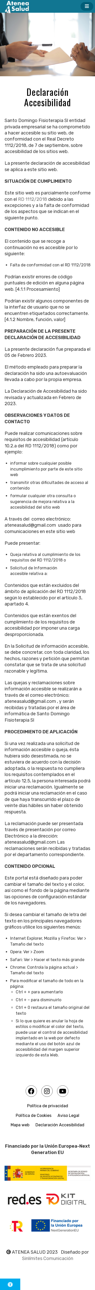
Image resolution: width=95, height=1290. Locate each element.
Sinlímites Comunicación (47, 1258)
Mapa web (20, 1124)
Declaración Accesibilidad (59, 1124)
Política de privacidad (47, 1105)
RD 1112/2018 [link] (32, 199)
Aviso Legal (68, 1115)
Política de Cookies (33, 1115)
